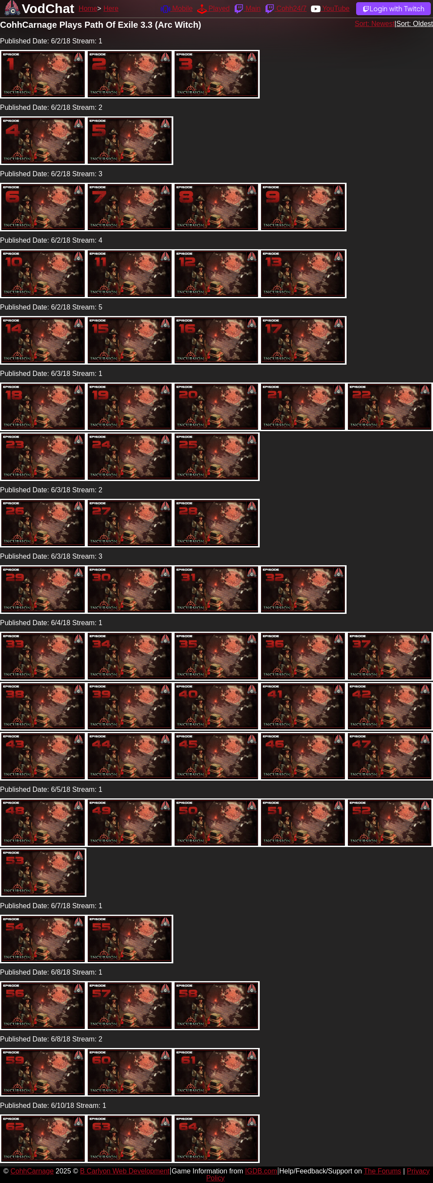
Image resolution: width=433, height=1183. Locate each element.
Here (111, 8)
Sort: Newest (375, 23)
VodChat (48, 8)
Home (88, 8)
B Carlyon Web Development (124, 1171)
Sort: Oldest (415, 23)
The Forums (382, 1171)
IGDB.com (261, 1171)
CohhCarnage (32, 1171)
